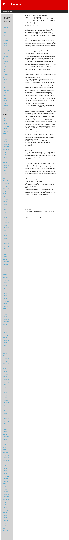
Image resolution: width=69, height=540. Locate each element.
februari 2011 (5, 413)
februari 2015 (5, 335)
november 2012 (6, 379)
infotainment (5, 59)
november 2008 (6, 457)
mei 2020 (4, 233)
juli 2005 (4, 522)
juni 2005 (4, 523)
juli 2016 (4, 308)
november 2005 (6, 515)
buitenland (5, 38)
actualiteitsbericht (30, 15)
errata (4, 48)
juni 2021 (4, 212)
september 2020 (6, 227)
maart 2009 (5, 450)
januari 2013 (5, 376)
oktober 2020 (5, 225)
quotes (4, 87)
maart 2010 (5, 431)
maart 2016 (5, 314)
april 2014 (5, 352)
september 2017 (6, 285)
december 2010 (6, 416)
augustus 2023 (5, 170)
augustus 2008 (5, 462)
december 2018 (6, 261)
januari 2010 (5, 434)
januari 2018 (5, 279)
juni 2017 (4, 290)
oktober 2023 (5, 167)
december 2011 (6, 397)
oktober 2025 (5, 128)
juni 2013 (4, 368)
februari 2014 (5, 355)
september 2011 (6, 402)
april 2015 (5, 332)
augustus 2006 (5, 501)
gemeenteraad (5, 53)
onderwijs (4, 80)
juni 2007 (4, 484)
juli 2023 (4, 172)
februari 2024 (5, 160)
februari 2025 (5, 141)
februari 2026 (5, 121)
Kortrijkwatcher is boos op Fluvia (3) (41, 216)
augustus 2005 (5, 520)
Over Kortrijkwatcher (7, 11)
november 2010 (6, 418)
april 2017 (5, 293)
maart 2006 (5, 509)
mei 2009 (4, 447)
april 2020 (5, 235)
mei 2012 (4, 389)
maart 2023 (5, 178)
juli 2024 (4, 152)
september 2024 (6, 149)
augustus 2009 (5, 442)
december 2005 (6, 514)
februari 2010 (5, 433)
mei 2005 (4, 525)
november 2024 (6, 146)
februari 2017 (5, 296)
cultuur (4, 42)
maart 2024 (5, 159)
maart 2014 (5, 353)
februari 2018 (5, 277)
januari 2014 (5, 356)
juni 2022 (4, 193)
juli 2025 (4, 133)
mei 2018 (4, 272)
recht (4, 89)
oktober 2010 (5, 420)
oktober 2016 (5, 303)
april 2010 (5, 429)
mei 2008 (4, 467)
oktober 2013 (5, 361)
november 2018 (6, 262)
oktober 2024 (5, 147)
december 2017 (6, 280)
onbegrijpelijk (5, 79)
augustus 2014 (5, 345)
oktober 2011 (5, 400)
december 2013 (6, 358)
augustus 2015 (5, 326)
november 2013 (6, 360)
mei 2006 (4, 505)
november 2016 (6, 301)
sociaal (4, 92)
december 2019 (6, 241)
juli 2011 (4, 405)
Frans (37, 25)
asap (4, 30)
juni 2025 (4, 134)
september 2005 (6, 518)
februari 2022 (5, 199)
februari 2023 (5, 180)
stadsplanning (5, 98)
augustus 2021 (5, 209)
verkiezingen (5, 105)
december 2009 (6, 436)
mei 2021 (4, 214)
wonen (4, 108)
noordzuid (5, 76)
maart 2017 (5, 295)
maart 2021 (5, 217)
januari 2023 (5, 181)
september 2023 (6, 168)
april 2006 (5, 507)
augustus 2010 (5, 423)
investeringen (38, 15)
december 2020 (6, 222)
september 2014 (6, 343)
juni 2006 (4, 504)
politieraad (5, 85)
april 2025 (5, 138)
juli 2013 (4, 366)
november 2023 (6, 165)
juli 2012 (4, 386)
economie (5, 46)
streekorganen (5, 100)
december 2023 (6, 164)
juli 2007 (4, 483)
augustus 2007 (5, 481)
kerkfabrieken (5, 64)
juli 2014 (4, 347)
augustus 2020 (5, 228)
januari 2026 (5, 123)
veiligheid (44, 15)
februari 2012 (5, 394)
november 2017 (6, 282)
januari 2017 (5, 298)
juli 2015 (4, 327)
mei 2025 (4, 136)
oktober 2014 (5, 342)
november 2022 (6, 185)
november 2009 (6, 437)
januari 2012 (5, 395)
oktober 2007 (5, 478)
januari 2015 (5, 337)
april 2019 (5, 254)
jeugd (4, 63)
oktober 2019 (5, 245)
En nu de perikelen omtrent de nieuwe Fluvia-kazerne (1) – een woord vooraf (41, 211)
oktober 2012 (5, 381)
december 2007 (6, 475)
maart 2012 (5, 392)
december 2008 (6, 455)
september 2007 (6, 480)
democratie (5, 43)
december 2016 (6, 300)
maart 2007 (5, 489)
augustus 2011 (5, 403)
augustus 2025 (5, 131)
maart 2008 (5, 470)
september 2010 (6, 421)
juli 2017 (4, 288)
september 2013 (6, 363)
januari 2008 (5, 473)
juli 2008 (4, 463)
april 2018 (5, 274)
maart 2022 (5, 198)
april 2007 (5, 488)
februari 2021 (5, 219)
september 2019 (6, 246)
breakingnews (5, 37)
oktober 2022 (5, 186)
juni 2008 (4, 465)
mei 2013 (4, 369)
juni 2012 (4, 387)
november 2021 (6, 204)
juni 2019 (4, 251)
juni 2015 (4, 329)
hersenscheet (5, 56)
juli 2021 (4, 211)
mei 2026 (4, 117)
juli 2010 (4, 424)
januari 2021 (5, 220)
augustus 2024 (5, 151)
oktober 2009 (5, 439)
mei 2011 (4, 408)
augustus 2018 (5, 267)
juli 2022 (4, 191)
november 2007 (6, 476)
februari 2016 (5, 316)
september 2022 (6, 188)
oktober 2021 (5, 206)
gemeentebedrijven (6, 50)
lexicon (4, 66)
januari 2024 (5, 162)
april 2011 (5, 410)
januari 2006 (5, 512)
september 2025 (6, 130)
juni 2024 (4, 154)
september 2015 (6, 324)
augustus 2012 (5, 384)
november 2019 (6, 243)
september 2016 (6, 305)
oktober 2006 (5, 497)
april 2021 (5, 215)
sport (4, 93)
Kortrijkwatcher (13, 4)
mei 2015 (4, 330)
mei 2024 (4, 155)
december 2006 (6, 494)
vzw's (4, 106)
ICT (3, 58)
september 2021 (6, 207)
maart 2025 (5, 139)
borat (4, 35)
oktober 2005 (5, 517)
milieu (4, 71)
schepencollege (6, 90)
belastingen (5, 32)
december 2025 (6, 125)
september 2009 (6, 441)
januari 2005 (5, 531)
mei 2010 (4, 428)
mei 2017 (4, 292)
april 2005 (5, 527)
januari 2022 (5, 201)
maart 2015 (5, 334)
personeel (5, 84)
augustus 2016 (5, 306)
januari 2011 (5, 415)
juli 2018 (4, 269)
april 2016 (5, 313)
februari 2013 (5, 374)
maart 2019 (5, 256)
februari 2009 (5, 452)
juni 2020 (4, 232)
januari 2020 (5, 240)
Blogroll (4, 33)
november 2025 (6, 126)
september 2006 (6, 499)
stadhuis (4, 95)
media (4, 69)
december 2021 (6, 202)
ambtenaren (5, 29)
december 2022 (6, 183)
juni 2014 (4, 348)
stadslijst (4, 97)
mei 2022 (4, 194)
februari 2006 (5, 510)
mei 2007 (4, 486)
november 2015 (6, 321)
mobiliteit (4, 72)
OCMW (4, 77)
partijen (4, 82)
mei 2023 (4, 175)
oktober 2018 (5, 264)
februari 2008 (5, 471)
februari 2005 (5, 530)
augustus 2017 (5, 287)
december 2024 (6, 144)
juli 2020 (4, 230)
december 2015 (6, 319)
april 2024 (5, 157)
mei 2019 (4, 253)
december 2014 (6, 339)
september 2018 (6, 266)
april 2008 (5, 468)
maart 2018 (5, 275)
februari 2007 (5, 491)
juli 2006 (4, 502)
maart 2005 (5, 528)
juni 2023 (4, 173)
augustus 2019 (5, 248)
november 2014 (6, 340)
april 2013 (5, 371)
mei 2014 (4, 350)
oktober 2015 (5, 322)
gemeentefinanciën (6, 51)
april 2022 (5, 196)
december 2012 (6, 377)
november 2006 (6, 496)
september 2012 (6, 382)
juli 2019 (4, 249)
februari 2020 (5, 238)
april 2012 (5, 390)
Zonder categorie (6, 110)
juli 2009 (4, 444)
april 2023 (5, 177)
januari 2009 (5, 454)
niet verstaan (5, 74)
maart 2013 (5, 373)
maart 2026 (5, 120)
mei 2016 (4, 311)
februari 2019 (5, 258)
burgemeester (5, 40)
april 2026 (5, 118)
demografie (5, 45)
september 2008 (6, 460)
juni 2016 (4, 309)
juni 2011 (4, 407)
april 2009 (5, 449)
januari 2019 (5, 259)
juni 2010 (4, 426)
